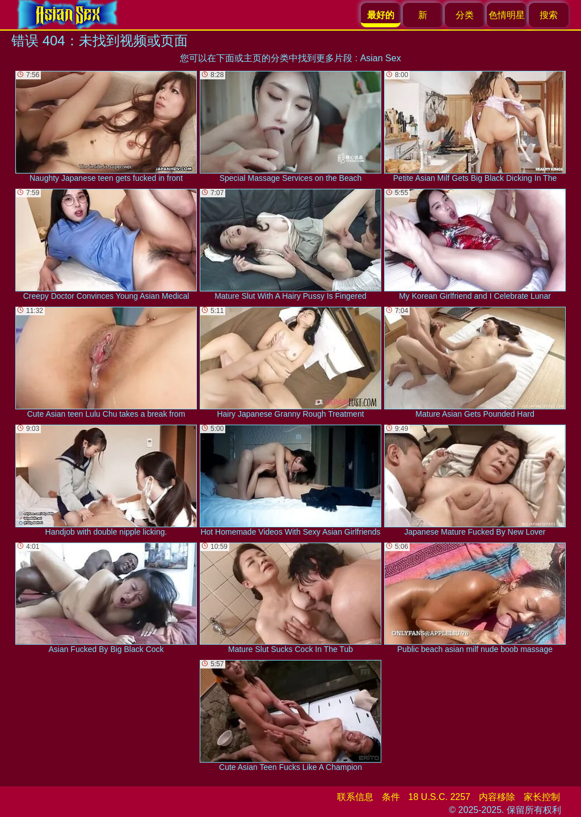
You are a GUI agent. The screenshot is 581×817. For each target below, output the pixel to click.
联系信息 (355, 797)
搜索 (549, 15)
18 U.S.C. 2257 (439, 797)
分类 (465, 15)
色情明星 (507, 15)
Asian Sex (380, 58)
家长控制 (542, 797)
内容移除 (497, 797)
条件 (391, 797)
